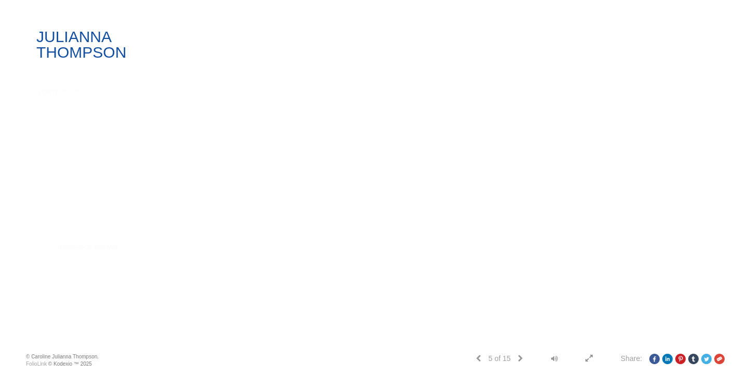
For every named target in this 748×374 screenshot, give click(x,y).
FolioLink (36, 364)
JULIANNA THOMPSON (81, 44)
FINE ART (59, 108)
